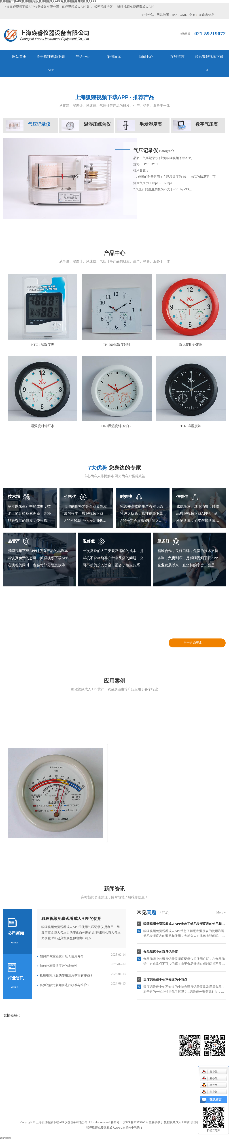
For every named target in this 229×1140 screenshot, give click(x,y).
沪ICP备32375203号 (135, 1122)
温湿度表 (47, 1091)
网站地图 (163, 15)
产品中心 (82, 57)
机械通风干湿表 (52, 1051)
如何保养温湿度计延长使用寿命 (62, 956)
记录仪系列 (49, 1058)
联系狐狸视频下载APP (209, 63)
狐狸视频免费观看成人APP (135, 6)
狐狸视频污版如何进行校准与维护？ (65, 985)
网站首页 (19, 57)
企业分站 (148, 15)
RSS (174, 15)
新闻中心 (146, 57)
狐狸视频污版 (103, 6)
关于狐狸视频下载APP (50, 63)
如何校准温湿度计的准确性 (58, 966)
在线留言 (177, 57)
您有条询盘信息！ (203, 15)
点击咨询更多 (192, 643)
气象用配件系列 (52, 1071)
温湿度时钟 (49, 1098)
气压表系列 (49, 1078)
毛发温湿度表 (50, 1064)
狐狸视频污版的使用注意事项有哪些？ (66, 975)
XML (183, 15)
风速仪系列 (49, 1044)
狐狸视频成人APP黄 (75, 6)
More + (221, 912)
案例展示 (114, 57)
